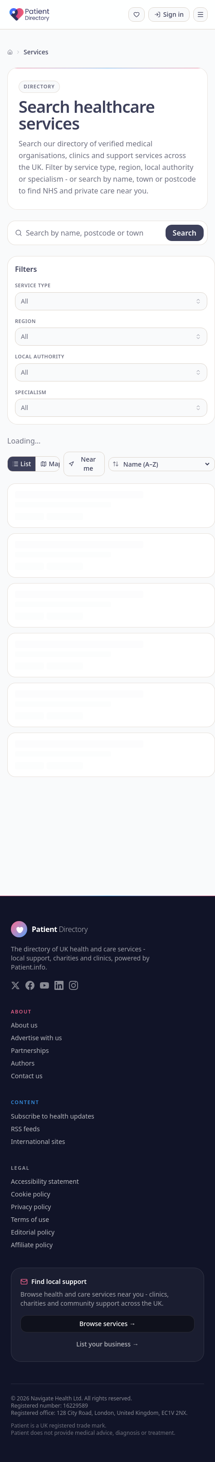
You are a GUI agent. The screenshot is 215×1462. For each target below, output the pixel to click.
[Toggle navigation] (200, 14)
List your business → (107, 1344)
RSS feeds (25, 1128)
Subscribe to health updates (52, 1116)
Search (184, 233)
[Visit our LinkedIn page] (59, 985)
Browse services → (107, 1323)
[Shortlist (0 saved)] (136, 14)
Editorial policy (32, 1232)
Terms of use (30, 1219)
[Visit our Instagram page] (73, 985)
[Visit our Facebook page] (29, 985)
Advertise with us (36, 1037)
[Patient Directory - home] (37, 14)
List (21, 463)
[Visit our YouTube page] (44, 985)
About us (24, 1025)
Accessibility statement (45, 1181)
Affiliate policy (32, 1244)
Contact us (27, 1075)
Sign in (169, 14)
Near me (82, 464)
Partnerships (30, 1050)
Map (51, 463)
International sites (38, 1141)
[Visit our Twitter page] (15, 985)
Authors (22, 1063)
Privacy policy (31, 1206)
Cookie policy (30, 1194)
